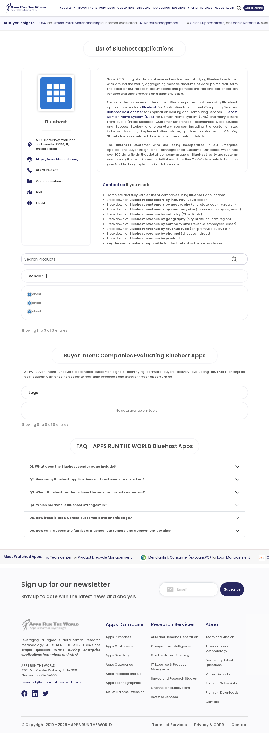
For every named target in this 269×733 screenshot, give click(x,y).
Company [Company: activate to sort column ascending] (56, 392)
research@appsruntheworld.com (51, 682)
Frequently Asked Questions (219, 662)
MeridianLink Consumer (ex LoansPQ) (182, 557)
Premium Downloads (221, 692)
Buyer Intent (87, 8)
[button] (46, 276)
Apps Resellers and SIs (123, 673)
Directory (143, 8)
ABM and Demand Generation (174, 637)
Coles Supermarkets (210, 23)
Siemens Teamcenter (56, 557)
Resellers (179, 8)
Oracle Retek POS (248, 23)
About (219, 8)
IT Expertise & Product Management (168, 667)
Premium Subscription (222, 683)
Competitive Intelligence (171, 646)
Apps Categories (119, 664)
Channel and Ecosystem (170, 687)
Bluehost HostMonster (125, 112)
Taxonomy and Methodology (217, 648)
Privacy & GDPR (209, 724)
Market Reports (217, 674)
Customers (125, 8)
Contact (212, 701)
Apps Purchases (118, 637)
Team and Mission (219, 637)
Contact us (114, 185)
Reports (67, 8)
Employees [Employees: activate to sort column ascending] (124, 392)
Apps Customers (119, 646)
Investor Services (164, 697)
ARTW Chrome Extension (125, 692)
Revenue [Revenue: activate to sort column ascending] (159, 392)
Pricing (193, 8)
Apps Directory (117, 655)
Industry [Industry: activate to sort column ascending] (90, 392)
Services (206, 8)
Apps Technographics (123, 683)
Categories (161, 8)
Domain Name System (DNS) (144, 311)
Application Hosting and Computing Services (156, 294)
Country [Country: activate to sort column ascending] (192, 392)
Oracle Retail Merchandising (80, 23)
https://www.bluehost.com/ (57, 159)
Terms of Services (169, 724)
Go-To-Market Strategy (170, 655)
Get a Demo (254, 8)
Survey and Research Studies (174, 678)
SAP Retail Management (161, 23)
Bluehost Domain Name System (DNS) (83, 311)
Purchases (107, 8)
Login (230, 8)
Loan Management (236, 557)
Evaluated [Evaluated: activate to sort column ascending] (226, 392)
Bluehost (149, 107)
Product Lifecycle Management (108, 557)
